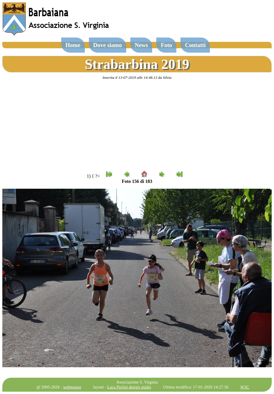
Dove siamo (107, 45)
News (141, 45)
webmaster (72, 387)
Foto (166, 45)
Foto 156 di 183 (137, 181)
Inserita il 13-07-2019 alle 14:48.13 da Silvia (137, 77)
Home (73, 45)
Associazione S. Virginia (137, 382)
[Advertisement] (137, 125)
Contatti (195, 45)
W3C (244, 387)
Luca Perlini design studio (129, 387)
